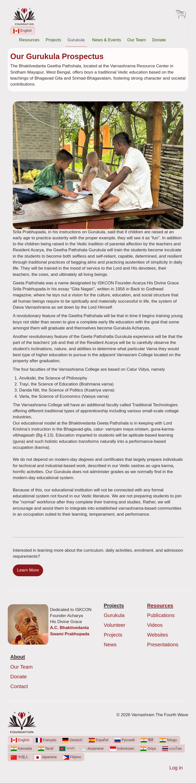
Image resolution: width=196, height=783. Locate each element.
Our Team (136, 40)
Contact (19, 686)
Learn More (28, 570)
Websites (157, 635)
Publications (161, 615)
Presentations (162, 644)
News (110, 644)
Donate (159, 40)
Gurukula (76, 40)
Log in (176, 767)
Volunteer (114, 625)
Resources (29, 40)
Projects (53, 40)
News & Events (106, 40)
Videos (155, 625)
